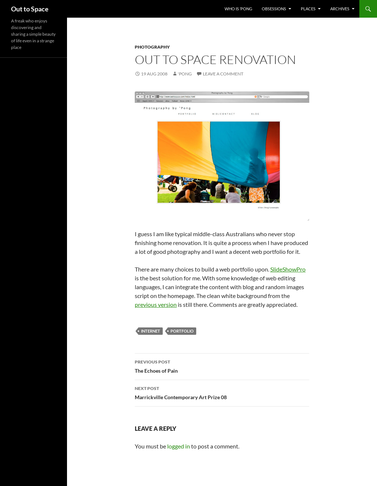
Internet (150, 331)
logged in (178, 446)
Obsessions (274, 8)
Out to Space (30, 9)
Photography (152, 47)
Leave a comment (223, 74)
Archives (339, 8)
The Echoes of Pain (222, 366)
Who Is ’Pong (238, 8)
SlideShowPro (288, 269)
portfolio (182, 331)
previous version (156, 304)
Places (308, 8)
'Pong (185, 74)
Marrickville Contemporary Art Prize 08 (222, 392)
